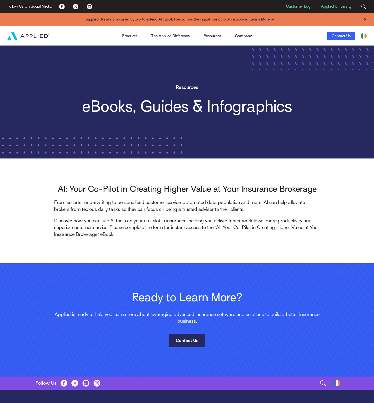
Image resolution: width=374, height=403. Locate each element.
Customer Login (300, 6)
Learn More (262, 19)
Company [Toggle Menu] (243, 36)
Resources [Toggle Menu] (212, 36)
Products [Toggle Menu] (129, 36)
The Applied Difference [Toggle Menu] (170, 36)
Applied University (336, 6)
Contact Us (341, 36)
